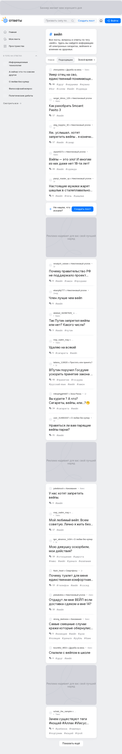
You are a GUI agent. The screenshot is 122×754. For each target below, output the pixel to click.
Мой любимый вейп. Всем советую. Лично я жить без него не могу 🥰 (70, 524)
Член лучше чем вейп (65, 298)
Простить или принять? (81, 362)
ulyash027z (58, 152)
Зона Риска (75, 394)
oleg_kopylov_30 (61, 125)
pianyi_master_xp (61, 178)
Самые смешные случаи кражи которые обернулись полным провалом (70, 628)
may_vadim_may (61, 340)
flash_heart (58, 570)
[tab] (51, 60)
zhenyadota (58, 70)
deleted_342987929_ (63, 313)
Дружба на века (73, 70)
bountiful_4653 (60, 648)
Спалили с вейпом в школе (69, 653)
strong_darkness (61, 619)
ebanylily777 (59, 290)
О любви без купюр (80, 418)
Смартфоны (71, 570)
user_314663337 (61, 418)
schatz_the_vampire (62, 711)
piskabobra (58, 595)
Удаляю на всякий (62, 347)
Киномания (71, 488)
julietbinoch (58, 488)
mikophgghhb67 (60, 394)
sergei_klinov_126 (61, 98)
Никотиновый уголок (82, 98)
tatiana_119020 (60, 362)
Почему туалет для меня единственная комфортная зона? (70, 580)
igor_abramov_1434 (62, 539)
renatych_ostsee (60, 263)
